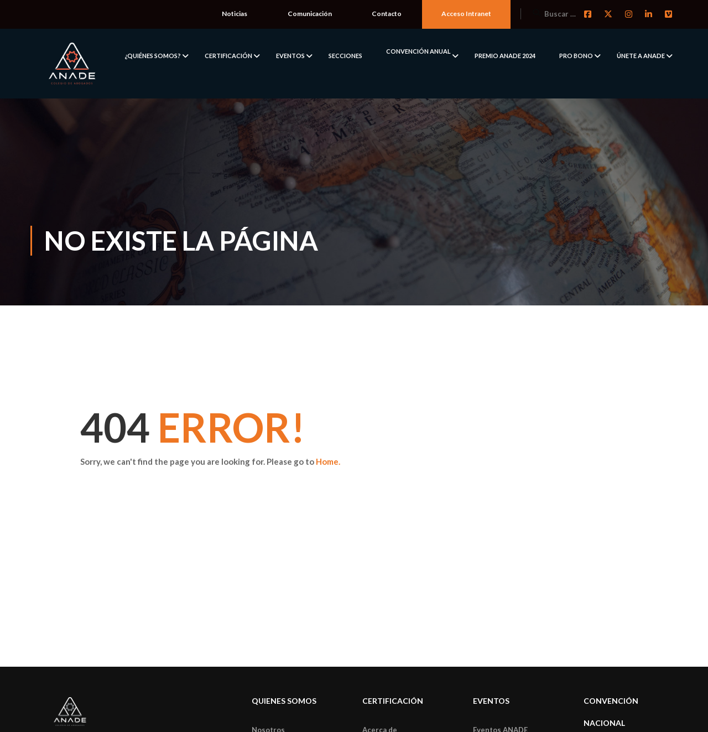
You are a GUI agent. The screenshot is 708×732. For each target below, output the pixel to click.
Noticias (234, 13)
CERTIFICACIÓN (228, 55)
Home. (328, 461)
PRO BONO (576, 55)
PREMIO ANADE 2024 (505, 55)
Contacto (387, 13)
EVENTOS (290, 55)
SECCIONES (345, 55)
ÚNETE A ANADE (641, 55)
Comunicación (310, 13)
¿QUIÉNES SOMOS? (152, 55)
